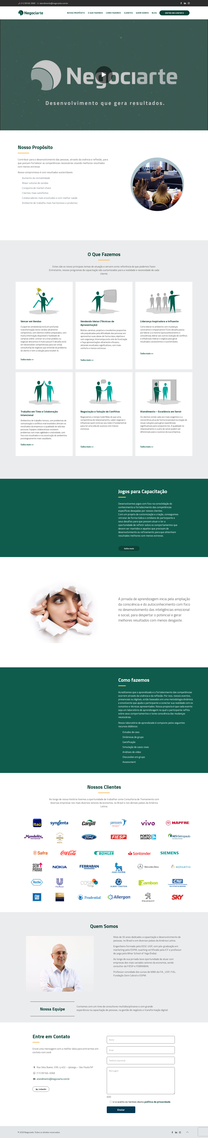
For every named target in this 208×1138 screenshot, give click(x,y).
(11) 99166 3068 (28, 3)
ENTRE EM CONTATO (174, 12)
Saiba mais (129, 548)
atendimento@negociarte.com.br (54, 3)
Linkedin (40, 1089)
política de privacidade (157, 1102)
